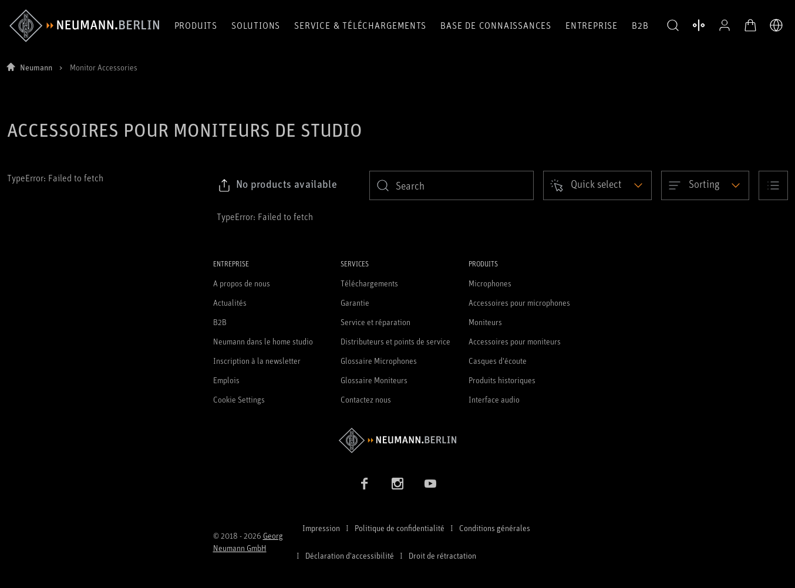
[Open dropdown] (597, 185)
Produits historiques (502, 380)
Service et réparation (375, 322)
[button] (672, 26)
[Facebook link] (364, 483)
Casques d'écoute (498, 361)
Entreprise (591, 25)
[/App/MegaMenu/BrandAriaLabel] (84, 25)
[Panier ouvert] (750, 25)
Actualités (230, 302)
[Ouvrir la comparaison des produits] (698, 25)
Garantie (355, 302)
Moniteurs (485, 322)
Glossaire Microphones (379, 361)
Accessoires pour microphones (519, 302)
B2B (640, 25)
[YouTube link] (430, 483)
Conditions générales (494, 528)
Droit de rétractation (442, 555)
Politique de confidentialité (399, 528)
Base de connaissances (495, 25)
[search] (451, 185)
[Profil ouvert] (724, 25)
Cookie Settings (239, 399)
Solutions (255, 25)
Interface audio (494, 399)
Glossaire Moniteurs (374, 380)
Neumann (36, 67)
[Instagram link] (397, 483)
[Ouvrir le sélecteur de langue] (776, 25)
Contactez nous (366, 399)
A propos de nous (241, 283)
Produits (195, 25)
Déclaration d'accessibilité (349, 555)
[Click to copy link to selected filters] (277, 185)
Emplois (226, 380)
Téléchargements (369, 283)
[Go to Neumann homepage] (397, 440)
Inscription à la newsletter (257, 361)
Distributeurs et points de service (395, 341)
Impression (321, 528)
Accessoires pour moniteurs (515, 341)
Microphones (490, 283)
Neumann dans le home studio (263, 341)
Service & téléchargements (360, 25)
